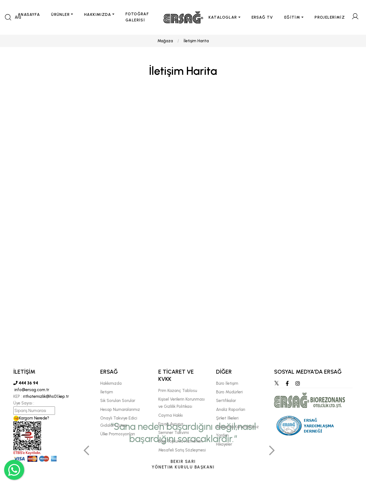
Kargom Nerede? (31, 418)
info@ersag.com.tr (31, 389)
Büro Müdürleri (229, 391)
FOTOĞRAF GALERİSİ (137, 17)
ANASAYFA (29, 14)
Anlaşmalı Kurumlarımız (237, 426)
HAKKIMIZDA (97, 14)
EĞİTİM (292, 17)
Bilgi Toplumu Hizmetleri (180, 441)
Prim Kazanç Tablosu (177, 390)
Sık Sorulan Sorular (117, 400)
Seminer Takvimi (173, 432)
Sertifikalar (226, 400)
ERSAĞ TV (262, 17)
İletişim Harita (196, 40)
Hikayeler (224, 444)
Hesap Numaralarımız (120, 409)
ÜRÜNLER (60, 14)
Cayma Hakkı (170, 415)
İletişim (106, 391)
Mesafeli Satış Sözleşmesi (182, 450)
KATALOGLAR (223, 17)
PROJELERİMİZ (330, 17)
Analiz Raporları (230, 409)
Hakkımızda (111, 383)
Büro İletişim (227, 383)
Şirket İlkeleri (227, 418)
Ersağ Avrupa (170, 423)
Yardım (222, 435)
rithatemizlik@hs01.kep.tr (46, 396)
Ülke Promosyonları (117, 433)
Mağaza (165, 40)
